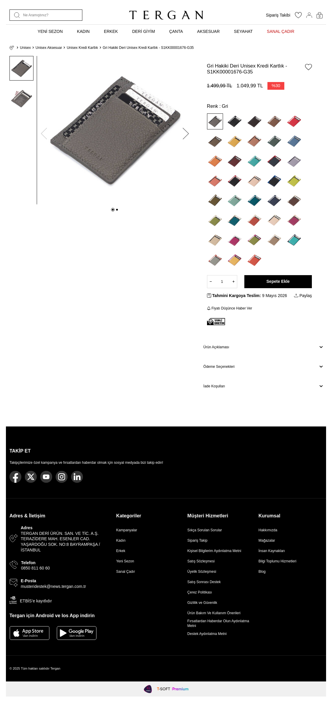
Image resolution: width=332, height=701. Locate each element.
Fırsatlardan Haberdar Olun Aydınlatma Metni (218, 623)
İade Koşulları (263, 386)
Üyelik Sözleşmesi (201, 572)
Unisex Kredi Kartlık (82, 48)
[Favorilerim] (298, 17)
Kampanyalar (126, 530)
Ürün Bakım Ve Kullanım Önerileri (213, 613)
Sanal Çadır (125, 572)
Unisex (25, 48)
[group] (115, 130)
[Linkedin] (77, 477)
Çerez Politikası (199, 592)
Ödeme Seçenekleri (263, 366)
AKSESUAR (208, 31)
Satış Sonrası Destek (204, 582)
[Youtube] (46, 477)
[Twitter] (31, 477)
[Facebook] (15, 477)
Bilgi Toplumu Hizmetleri (277, 561)
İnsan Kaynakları (272, 551)
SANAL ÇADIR (280, 31)
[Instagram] (62, 477)
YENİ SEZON (50, 31)
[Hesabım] (309, 15)
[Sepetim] (320, 15)
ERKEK (111, 31)
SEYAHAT (243, 31)
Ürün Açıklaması (263, 347)
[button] (113, 209)
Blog (262, 572)
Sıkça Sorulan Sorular (204, 530)
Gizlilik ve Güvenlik (202, 603)
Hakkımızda (268, 530)
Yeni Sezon (125, 561)
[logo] (166, 15)
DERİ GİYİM (143, 31)
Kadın (120, 540)
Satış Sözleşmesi (201, 561)
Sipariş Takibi (278, 15)
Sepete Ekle (278, 281)
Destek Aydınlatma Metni (207, 634)
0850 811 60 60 (35, 568)
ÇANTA (176, 31)
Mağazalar (267, 540)
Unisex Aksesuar (49, 48)
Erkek (120, 551)
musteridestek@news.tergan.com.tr (53, 586)
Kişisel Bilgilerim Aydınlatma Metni (215, 551)
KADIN (83, 31)
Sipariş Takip (197, 540)
